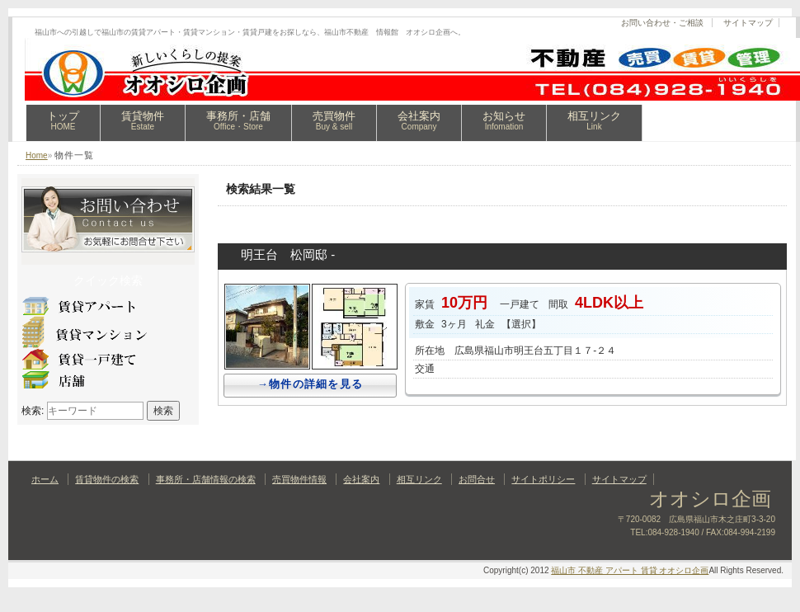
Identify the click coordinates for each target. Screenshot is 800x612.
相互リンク (594, 120)
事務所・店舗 (238, 120)
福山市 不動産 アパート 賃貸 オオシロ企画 (629, 570)
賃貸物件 (142, 120)
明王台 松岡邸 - (288, 254)
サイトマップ (748, 22)
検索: (32, 411)
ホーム (45, 479)
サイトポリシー (543, 479)
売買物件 (334, 120)
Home (37, 155)
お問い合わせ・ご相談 (662, 22)
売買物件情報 (299, 479)
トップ (63, 120)
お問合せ (477, 479)
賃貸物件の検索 (107, 479)
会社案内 (419, 120)
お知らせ (503, 120)
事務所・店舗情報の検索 (206, 479)
